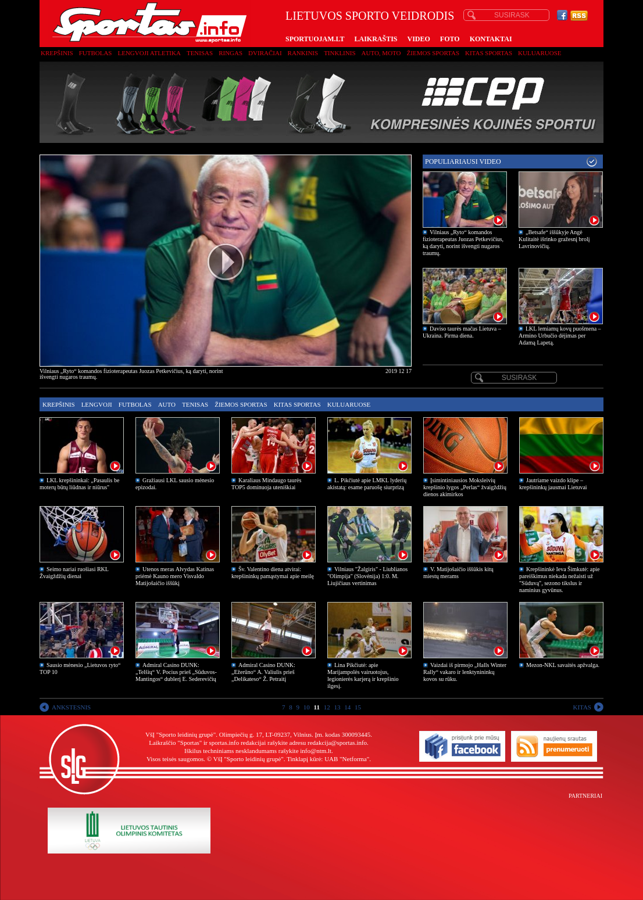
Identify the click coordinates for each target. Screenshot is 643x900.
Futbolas (95, 52)
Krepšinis (57, 52)
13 (337, 707)
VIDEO (419, 39)
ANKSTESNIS (71, 707)
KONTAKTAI (491, 39)
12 (327, 707)
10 (306, 707)
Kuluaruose (540, 52)
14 (347, 707)
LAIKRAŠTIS (375, 39)
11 (317, 707)
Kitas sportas (488, 52)
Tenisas (200, 52)
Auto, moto (381, 52)
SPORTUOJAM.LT (314, 39)
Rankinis (303, 52)
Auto (167, 404)
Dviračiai (264, 52)
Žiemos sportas (433, 52)
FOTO (450, 39)
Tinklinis (339, 52)
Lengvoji (96, 404)
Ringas (230, 52)
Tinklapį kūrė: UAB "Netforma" (328, 758)
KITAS (582, 707)
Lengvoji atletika (148, 52)
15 (358, 707)
